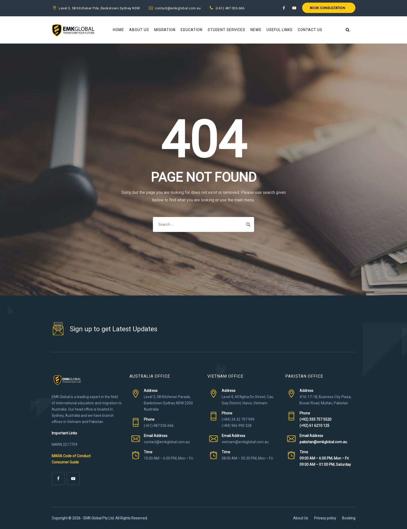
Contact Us (310, 30)
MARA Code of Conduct (71, 456)
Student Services (226, 30)
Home (118, 30)
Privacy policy (325, 518)
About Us (139, 30)
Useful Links (280, 30)
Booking (348, 518)
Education (191, 30)
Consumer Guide (65, 462)
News (255, 30)
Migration (164, 30)
